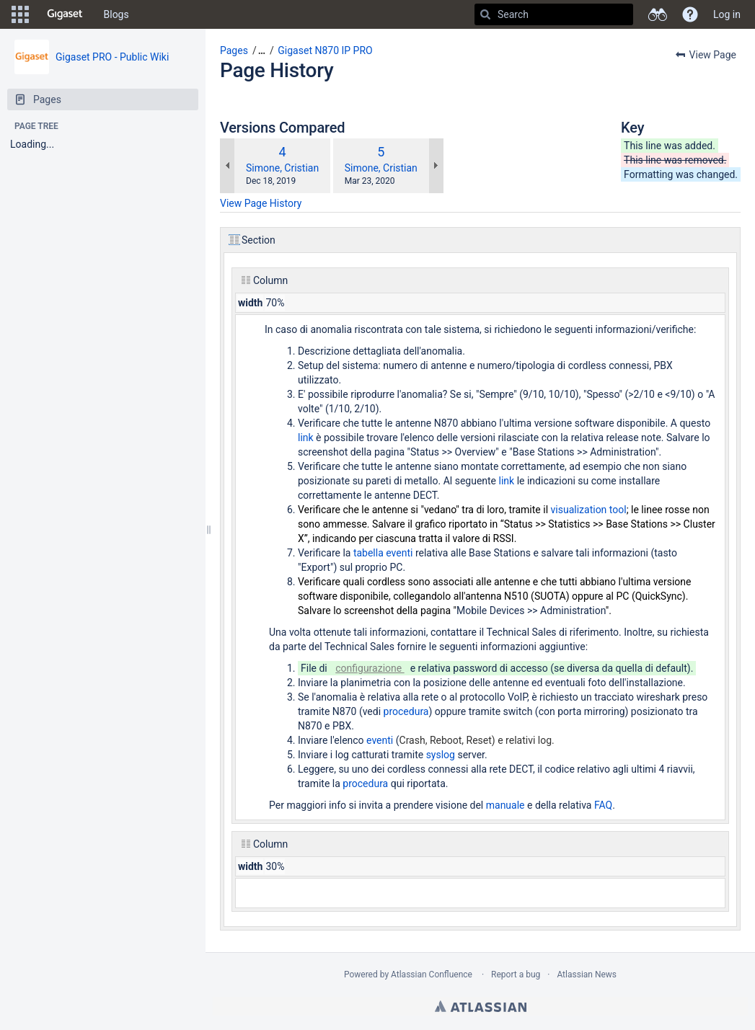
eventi (381, 740)
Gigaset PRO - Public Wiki (112, 57)
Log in (727, 14)
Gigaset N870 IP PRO (325, 50)
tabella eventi (383, 553)
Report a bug (515, 974)
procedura (406, 711)
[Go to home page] (65, 14)
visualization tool (589, 509)
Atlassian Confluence (431, 974)
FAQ (603, 805)
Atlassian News (587, 974)
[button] (20, 14)
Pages (234, 50)
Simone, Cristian (282, 168)
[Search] (485, 14)
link (307, 437)
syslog (442, 754)
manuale (506, 805)
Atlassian (480, 1006)
